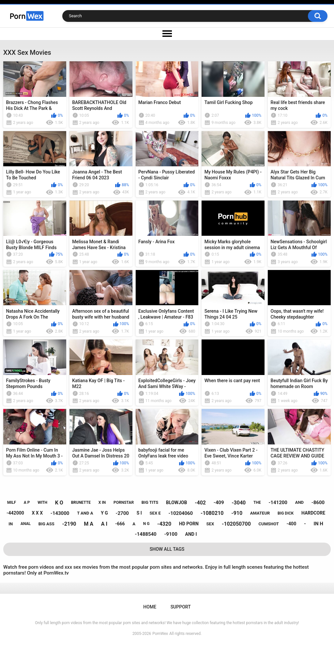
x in (102, 502)
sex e (155, 513)
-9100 (170, 534)
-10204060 (180, 513)
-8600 (318, 502)
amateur (260, 513)
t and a (85, 513)
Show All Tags (167, 549)
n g (146, 523)
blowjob (176, 502)
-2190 (69, 524)
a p (27, 502)
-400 (291, 523)
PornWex (160, 633)
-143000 (60, 513)
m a (88, 524)
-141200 (277, 502)
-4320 (164, 524)
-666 (120, 523)
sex (210, 523)
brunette (81, 502)
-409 (219, 502)
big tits (150, 502)
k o (59, 503)
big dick (286, 513)
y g (104, 513)
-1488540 (146, 534)
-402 (200, 503)
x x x (37, 513)
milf (11, 502)
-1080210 (212, 513)
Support (181, 606)
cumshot (269, 523)
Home (149, 606)
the (257, 502)
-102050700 (236, 524)
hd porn (189, 523)
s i (139, 513)
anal (26, 523)
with (42, 502)
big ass (46, 523)
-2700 (122, 513)
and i (191, 534)
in (10, 523)
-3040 (239, 503)
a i (104, 524)
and (299, 502)
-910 (236, 513)
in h (318, 524)
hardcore (313, 513)
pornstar (124, 502)
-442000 (15, 513)
